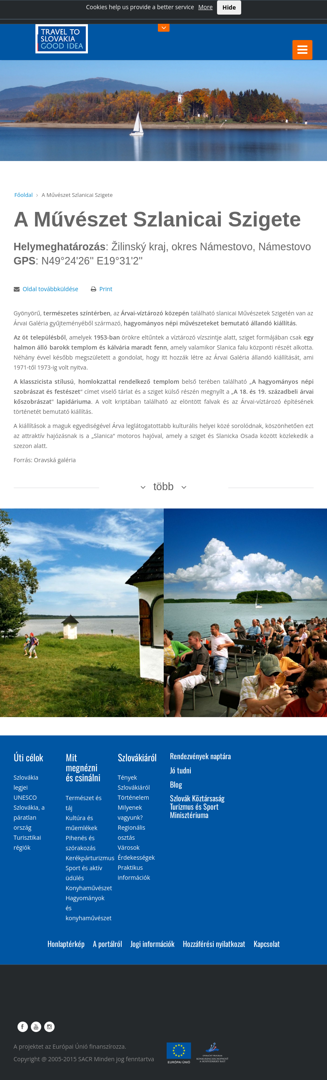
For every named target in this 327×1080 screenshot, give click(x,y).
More (205, 7)
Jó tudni (180, 770)
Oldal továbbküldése (50, 289)
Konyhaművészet (89, 888)
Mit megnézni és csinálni (83, 767)
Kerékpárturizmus (90, 858)
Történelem (134, 797)
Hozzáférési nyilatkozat (214, 943)
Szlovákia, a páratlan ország (29, 817)
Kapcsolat (267, 943)
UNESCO (25, 797)
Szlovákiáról (137, 757)
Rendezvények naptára (200, 755)
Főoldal (24, 195)
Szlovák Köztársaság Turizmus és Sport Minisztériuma (197, 806)
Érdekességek (136, 857)
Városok (129, 847)
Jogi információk (152, 943)
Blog (176, 784)
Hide (229, 7)
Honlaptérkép (66, 943)
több (163, 486)
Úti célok (28, 757)
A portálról (107, 943)
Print (105, 289)
